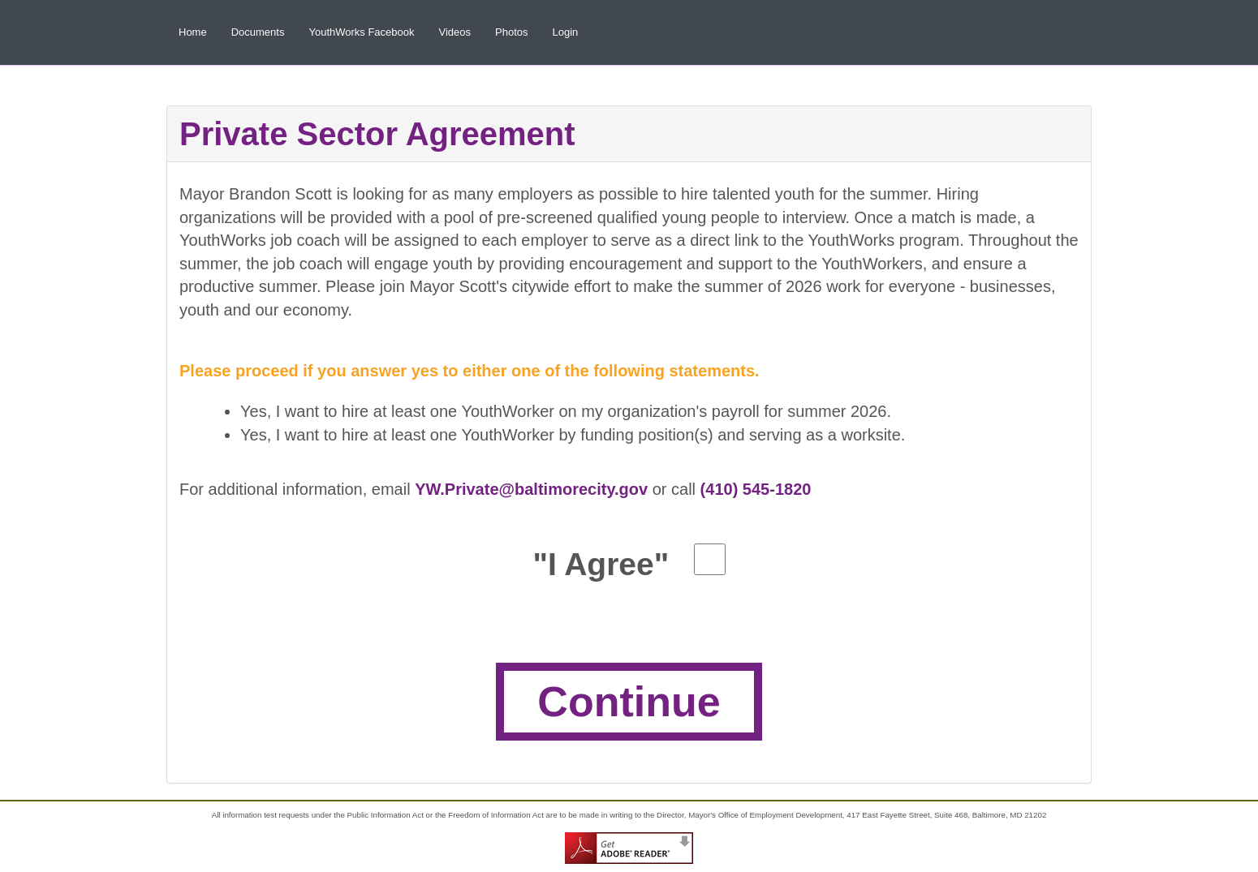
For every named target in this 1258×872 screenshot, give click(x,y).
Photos (511, 32)
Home (193, 32)
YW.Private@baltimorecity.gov (531, 489)
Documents (258, 32)
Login (566, 32)
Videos (455, 32)
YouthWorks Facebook (361, 32)
